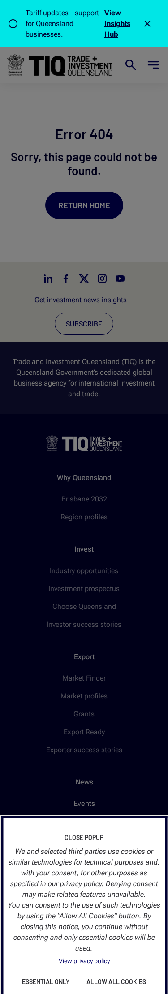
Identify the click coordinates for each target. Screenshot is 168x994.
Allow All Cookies (116, 981)
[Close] (147, 24)
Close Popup (84, 837)
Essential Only (45, 981)
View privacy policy (84, 960)
